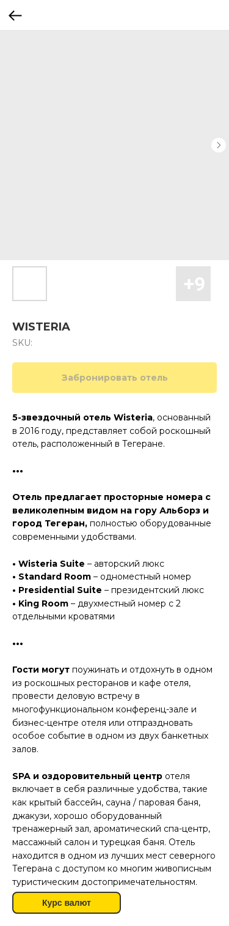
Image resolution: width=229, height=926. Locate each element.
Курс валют (66, 903)
